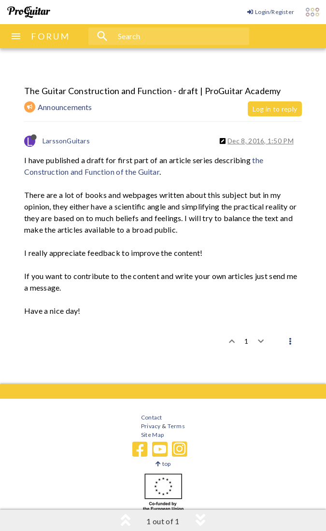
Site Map (152, 434)
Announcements (65, 107)
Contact (151, 417)
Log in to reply (275, 109)
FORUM (50, 36)
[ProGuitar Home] (28, 12)
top (163, 463)
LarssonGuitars (66, 141)
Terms (175, 426)
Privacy (150, 426)
